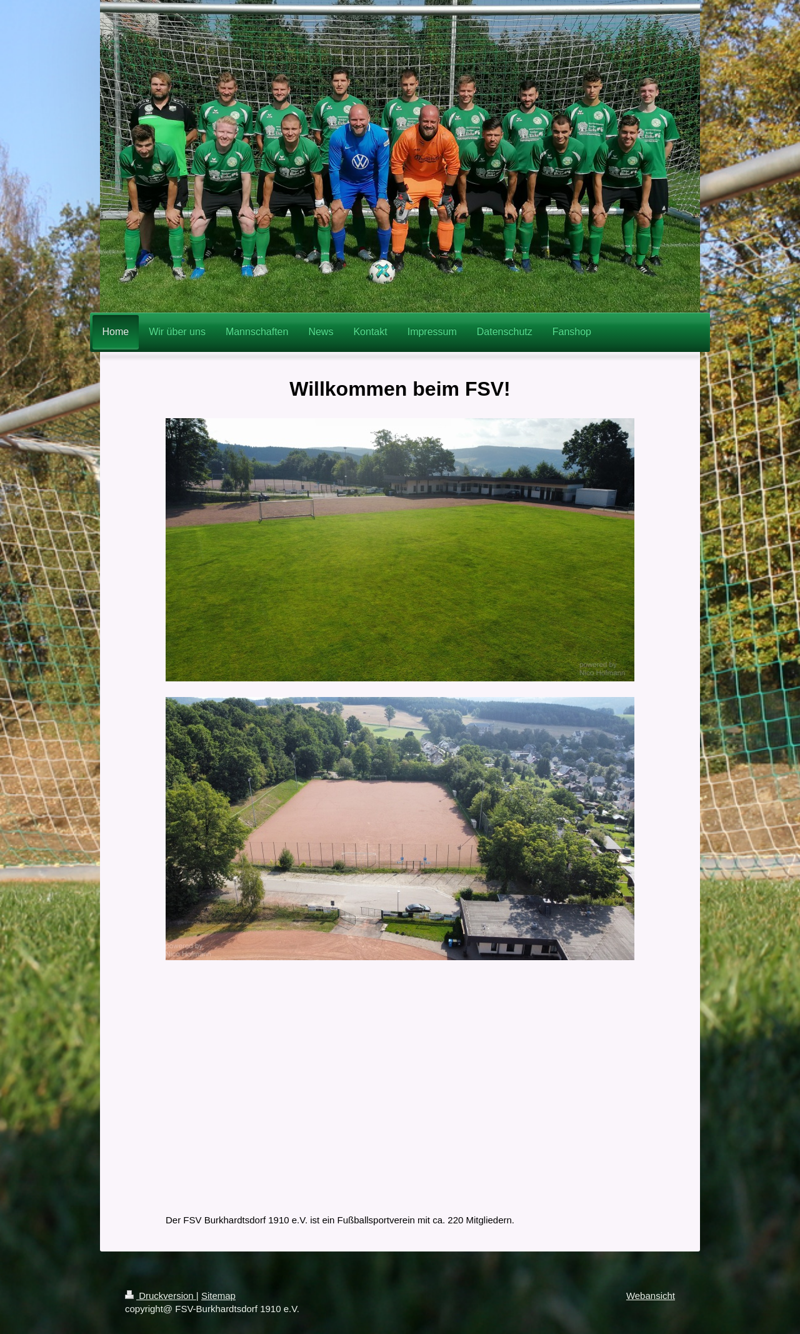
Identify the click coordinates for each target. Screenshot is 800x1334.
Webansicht (650, 1295)
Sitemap (218, 1295)
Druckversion (160, 1295)
